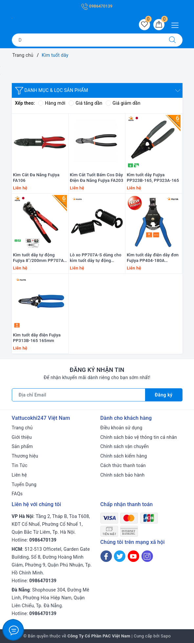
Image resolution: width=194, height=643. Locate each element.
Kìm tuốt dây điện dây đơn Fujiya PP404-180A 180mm (153, 258)
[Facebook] (106, 556)
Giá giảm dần (123, 103)
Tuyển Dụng (24, 484)
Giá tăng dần (85, 103)
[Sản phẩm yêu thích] (144, 24)
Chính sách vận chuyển (124, 446)
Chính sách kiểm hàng (123, 456)
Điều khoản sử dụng (121, 427)
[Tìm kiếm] (172, 40)
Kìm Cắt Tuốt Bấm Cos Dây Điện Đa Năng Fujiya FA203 (96, 177)
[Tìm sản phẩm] (87, 40)
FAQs (17, 493)
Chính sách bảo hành (122, 475)
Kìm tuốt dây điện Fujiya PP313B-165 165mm (37, 337)
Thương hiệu (25, 456)
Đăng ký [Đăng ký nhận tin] (164, 394)
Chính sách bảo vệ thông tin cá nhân (138, 437)
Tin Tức (20, 465)
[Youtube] (133, 556)
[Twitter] (119, 556)
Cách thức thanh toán (123, 465)
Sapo (166, 635)
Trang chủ (22, 427)
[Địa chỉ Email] (78, 394)
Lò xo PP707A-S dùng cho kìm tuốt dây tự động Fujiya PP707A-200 (95, 258)
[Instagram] (147, 556)
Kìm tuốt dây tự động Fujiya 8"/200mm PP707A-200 (39, 258)
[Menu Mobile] (177, 24)
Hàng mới (51, 103)
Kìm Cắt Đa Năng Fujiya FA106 (36, 177)
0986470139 (96, 6)
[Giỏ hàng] (158, 24)
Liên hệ (19, 475)
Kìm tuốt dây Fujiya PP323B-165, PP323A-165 (153, 177)
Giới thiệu (22, 437)
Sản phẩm (22, 446)
